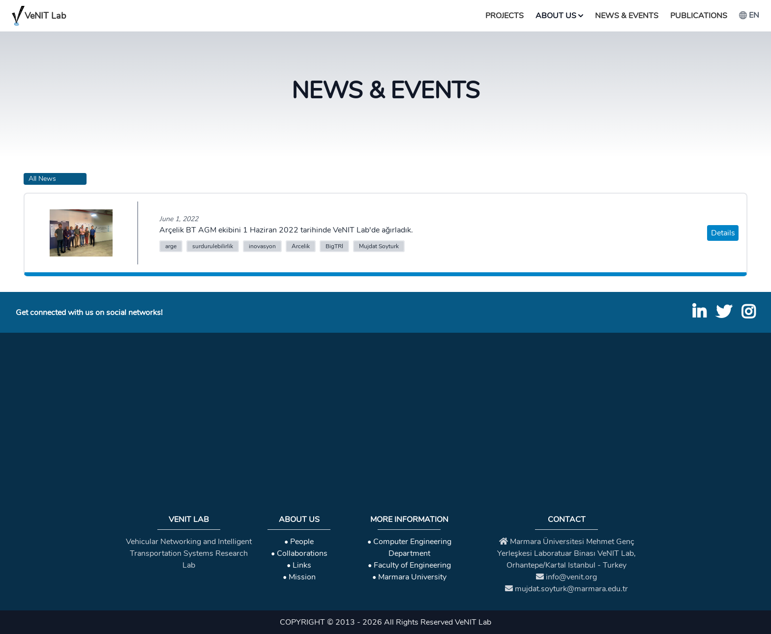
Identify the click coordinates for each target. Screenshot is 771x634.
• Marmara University (409, 577)
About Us (559, 15)
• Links (299, 565)
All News (42, 178)
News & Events (626, 15)
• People (299, 541)
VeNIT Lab (39, 16)
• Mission (299, 577)
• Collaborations (299, 553)
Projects (504, 15)
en (749, 15)
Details (723, 233)
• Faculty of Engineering (409, 565)
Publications (698, 15)
